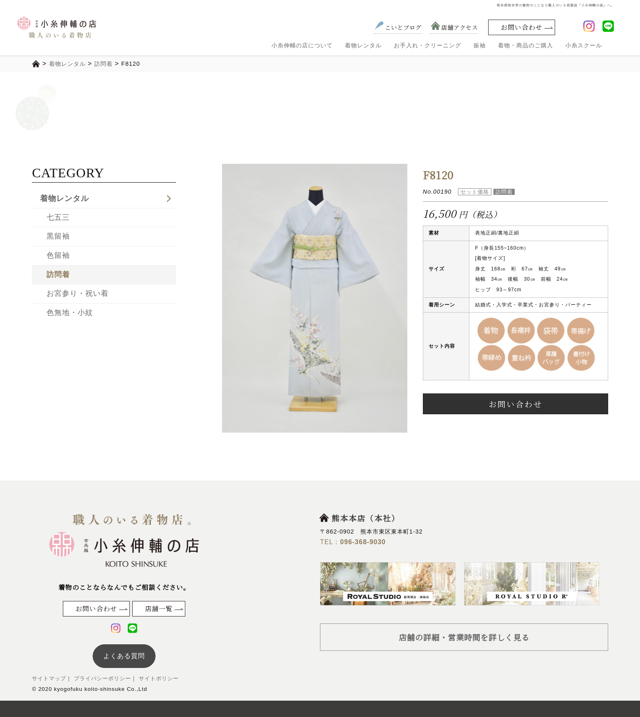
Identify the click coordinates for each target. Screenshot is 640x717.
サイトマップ (49, 678)
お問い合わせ (521, 27)
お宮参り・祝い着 (78, 293)
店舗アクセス (454, 27)
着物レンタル (363, 45)
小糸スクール (583, 45)
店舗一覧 (159, 608)
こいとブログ (397, 27)
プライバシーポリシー (101, 678)
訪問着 (58, 274)
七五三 (58, 217)
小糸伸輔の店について (302, 45)
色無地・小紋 (70, 312)
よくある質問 (124, 655)
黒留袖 (58, 236)
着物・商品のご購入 (525, 45)
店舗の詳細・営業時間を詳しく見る (464, 637)
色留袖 (58, 255)
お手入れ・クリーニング (427, 45)
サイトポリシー (158, 678)
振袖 (479, 45)
